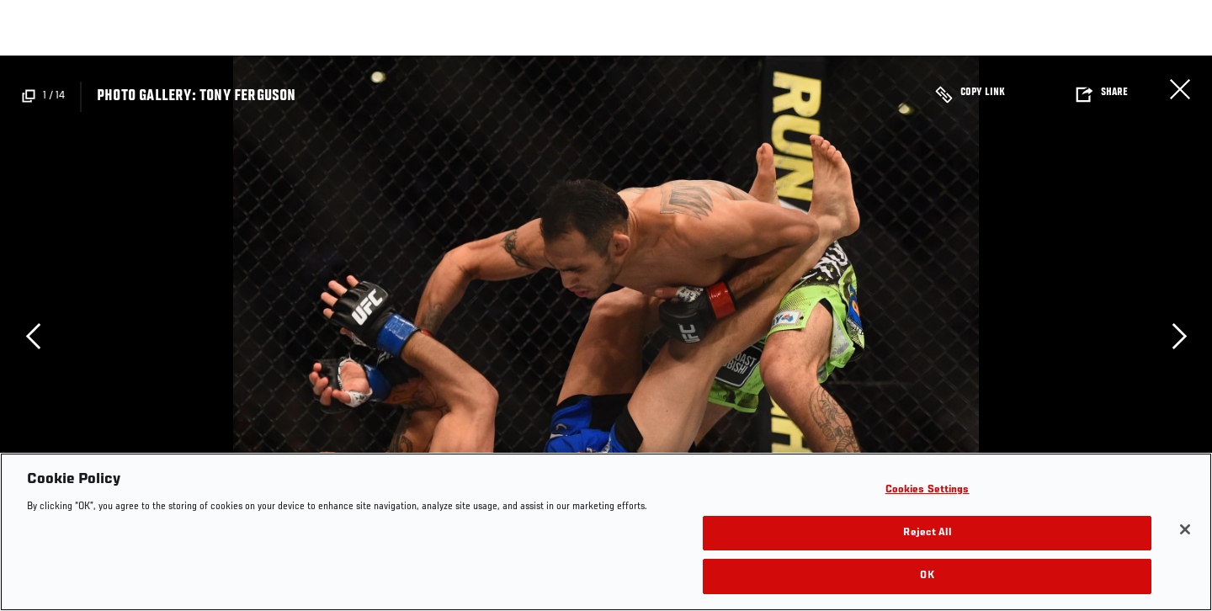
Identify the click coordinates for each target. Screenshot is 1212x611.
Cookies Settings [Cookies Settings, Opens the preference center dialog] (927, 490)
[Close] (1185, 529)
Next (1179, 336)
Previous (33, 336)
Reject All (926, 533)
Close (1180, 89)
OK (926, 576)
